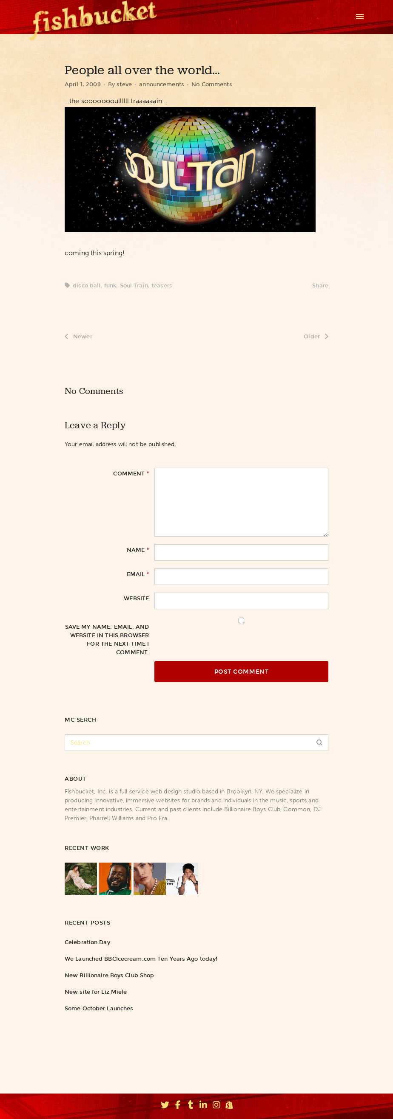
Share (320, 285)
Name (138, 549)
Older (316, 336)
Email (138, 574)
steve (124, 84)
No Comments (211, 84)
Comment (131, 473)
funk (110, 285)
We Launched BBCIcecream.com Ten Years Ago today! (141, 959)
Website (136, 598)
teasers (161, 285)
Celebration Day (87, 942)
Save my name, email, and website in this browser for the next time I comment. (107, 639)
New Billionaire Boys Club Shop (109, 975)
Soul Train (134, 285)
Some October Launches (99, 1008)
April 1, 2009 (83, 84)
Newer (78, 336)
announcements (161, 84)
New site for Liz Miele (96, 992)
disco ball (86, 285)
